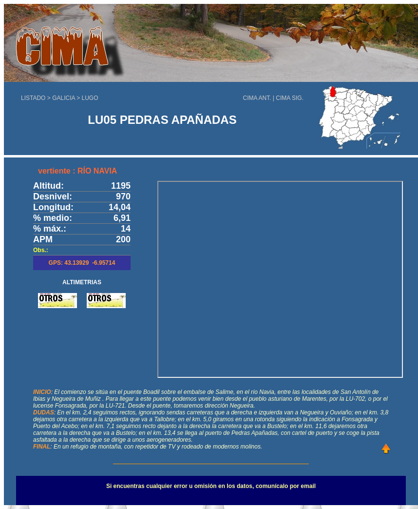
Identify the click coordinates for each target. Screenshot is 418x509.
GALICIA (63, 98)
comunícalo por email (286, 486)
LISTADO (33, 98)
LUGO (90, 98)
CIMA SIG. (290, 98)
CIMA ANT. (257, 98)
